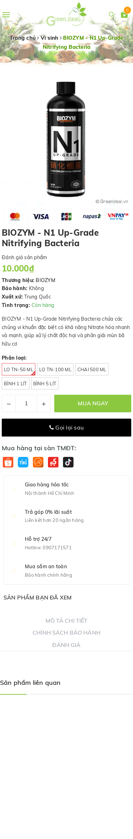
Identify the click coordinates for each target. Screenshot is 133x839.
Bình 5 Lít (45, 383)
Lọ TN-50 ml (19, 371)
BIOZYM (45, 280)
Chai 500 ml (91, 369)
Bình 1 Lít (15, 383)
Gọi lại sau (66, 427)
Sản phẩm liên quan (30, 683)
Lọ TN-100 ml (55, 369)
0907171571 (57, 547)
